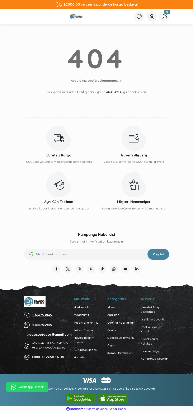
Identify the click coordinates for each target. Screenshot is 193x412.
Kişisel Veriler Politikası (149, 341)
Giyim (111, 345)
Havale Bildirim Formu (84, 340)
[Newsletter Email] (96, 254)
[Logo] (76, 16)
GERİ (80, 92)
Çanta (111, 330)
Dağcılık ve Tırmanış (120, 337)
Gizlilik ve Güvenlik (153, 319)
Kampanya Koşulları (155, 358)
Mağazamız (81, 314)
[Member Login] (152, 17)
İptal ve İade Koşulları (149, 329)
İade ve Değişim (151, 351)
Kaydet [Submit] (158, 254)
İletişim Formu (83, 330)
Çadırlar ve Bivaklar (120, 322)
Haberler (80, 357)
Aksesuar (113, 307)
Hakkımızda (82, 307)
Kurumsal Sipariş (85, 349)
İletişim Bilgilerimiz (86, 322)
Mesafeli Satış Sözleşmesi (150, 309)
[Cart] (164, 17)
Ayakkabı (113, 314)
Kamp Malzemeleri (120, 353)
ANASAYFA (114, 92)
